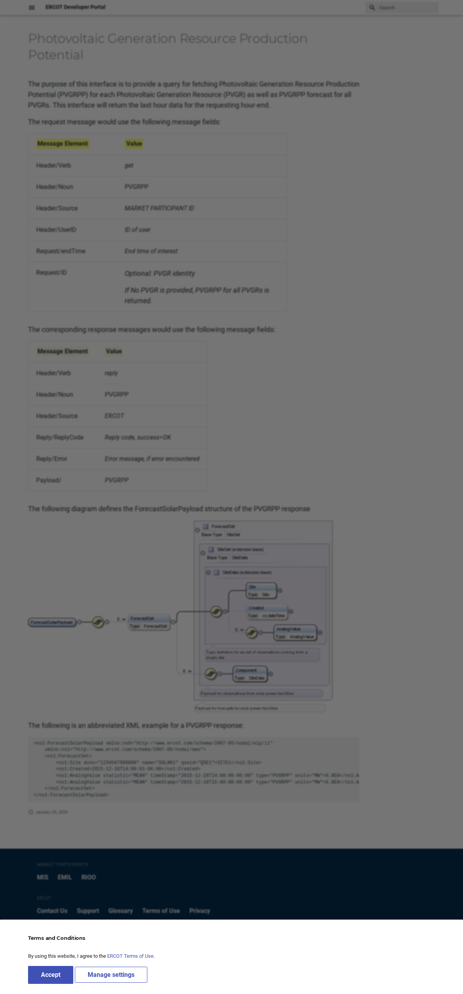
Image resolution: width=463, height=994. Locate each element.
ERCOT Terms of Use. (131, 956)
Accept (50, 974)
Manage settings (111, 974)
